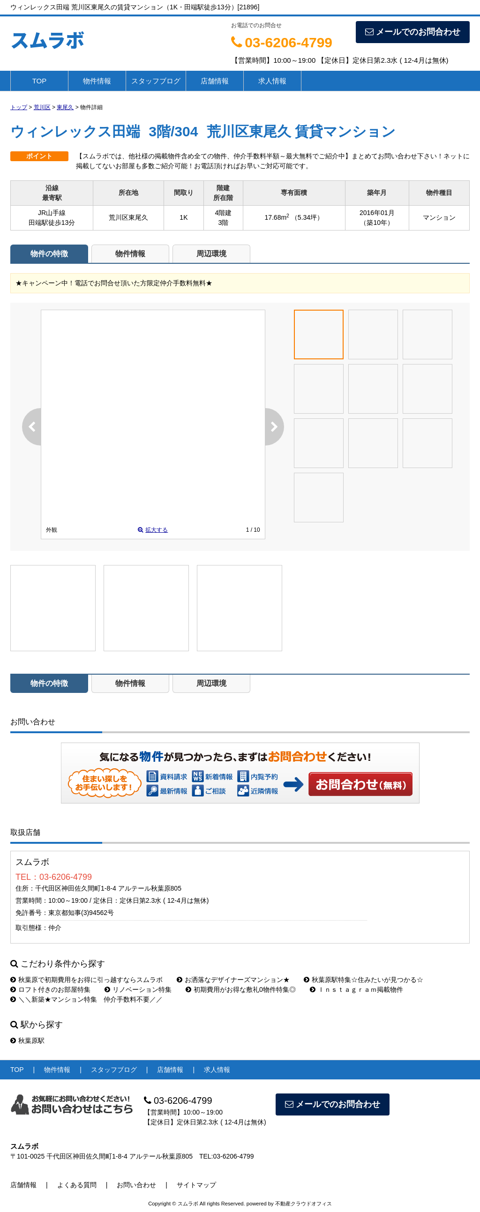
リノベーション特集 (138, 989)
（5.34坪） (307, 217)
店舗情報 (215, 81)
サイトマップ (196, 1185)
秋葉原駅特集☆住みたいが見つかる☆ (363, 979)
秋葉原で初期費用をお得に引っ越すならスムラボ (86, 979)
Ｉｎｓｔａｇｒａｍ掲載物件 (356, 989)
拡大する (153, 530)
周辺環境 (211, 254)
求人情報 (272, 81)
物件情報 (97, 81)
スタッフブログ (155, 81)
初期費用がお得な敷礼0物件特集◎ (241, 989)
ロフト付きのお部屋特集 (50, 989)
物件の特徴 (49, 254)
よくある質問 (77, 1185)
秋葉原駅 (27, 1040)
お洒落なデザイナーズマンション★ (233, 979)
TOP (39, 81)
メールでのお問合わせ (412, 32)
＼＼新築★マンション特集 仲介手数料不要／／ (86, 999)
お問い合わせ (360, 784)
